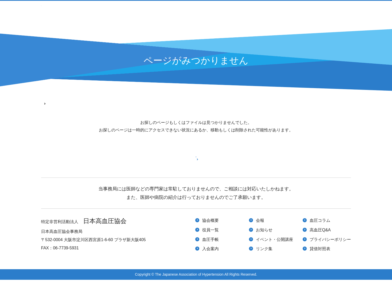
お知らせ (264, 246)
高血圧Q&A (339, 14)
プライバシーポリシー (330, 255)
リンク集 (264, 265)
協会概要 (210, 236)
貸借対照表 (320, 265)
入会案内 (208, 14)
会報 (260, 236)
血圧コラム (320, 236)
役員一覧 (210, 246)
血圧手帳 (175, 14)
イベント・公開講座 (253, 14)
